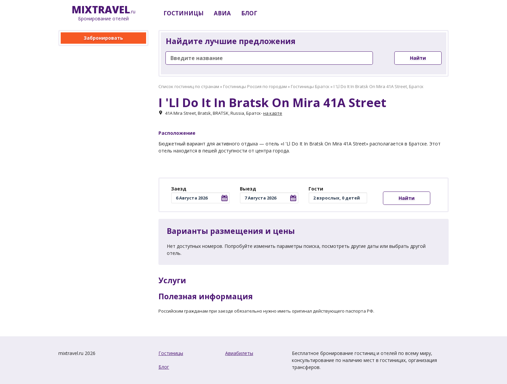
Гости (316, 188)
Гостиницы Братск (310, 86)
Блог (163, 367)
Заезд (178, 188)
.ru (103, 13)
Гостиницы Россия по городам (255, 86)
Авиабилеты (239, 353)
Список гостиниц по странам (188, 86)
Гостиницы (170, 353)
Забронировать (103, 38)
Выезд (248, 188)
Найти (418, 58)
